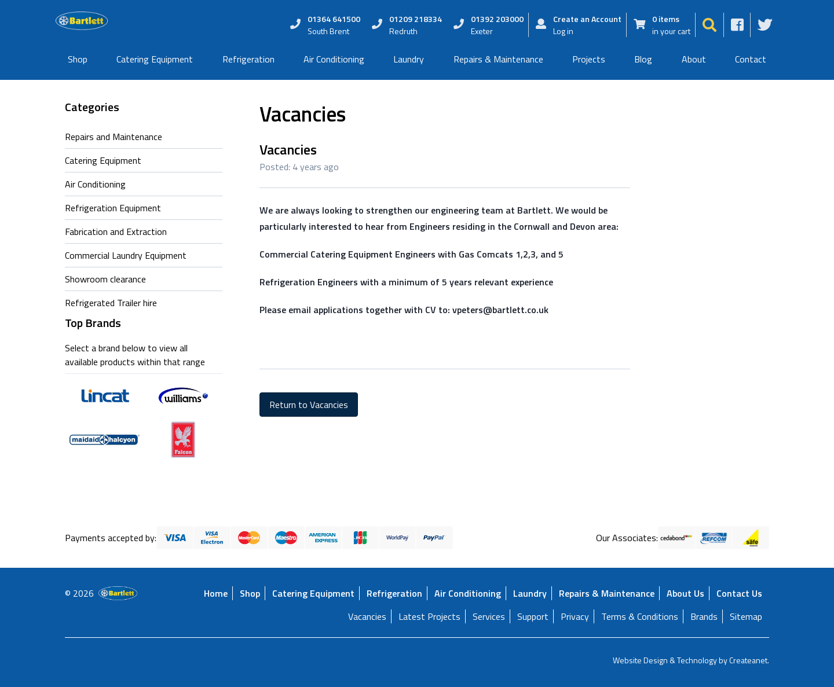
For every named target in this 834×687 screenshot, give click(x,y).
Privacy (575, 616)
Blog (643, 59)
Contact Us (739, 593)
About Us (685, 593)
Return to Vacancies (308, 405)
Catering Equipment (154, 59)
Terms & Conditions (639, 616)
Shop (77, 59)
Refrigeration (248, 59)
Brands (704, 616)
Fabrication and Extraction (116, 231)
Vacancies (367, 616)
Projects (588, 59)
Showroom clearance (105, 279)
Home (216, 593)
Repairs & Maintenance (498, 59)
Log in (563, 31)
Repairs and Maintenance (113, 137)
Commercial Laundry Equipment (125, 255)
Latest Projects (429, 616)
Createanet (748, 660)
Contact (750, 59)
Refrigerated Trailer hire (111, 303)
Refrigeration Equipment (113, 208)
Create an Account (587, 19)
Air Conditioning (333, 59)
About (694, 59)
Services (489, 616)
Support (532, 616)
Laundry (408, 59)
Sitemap (746, 616)
